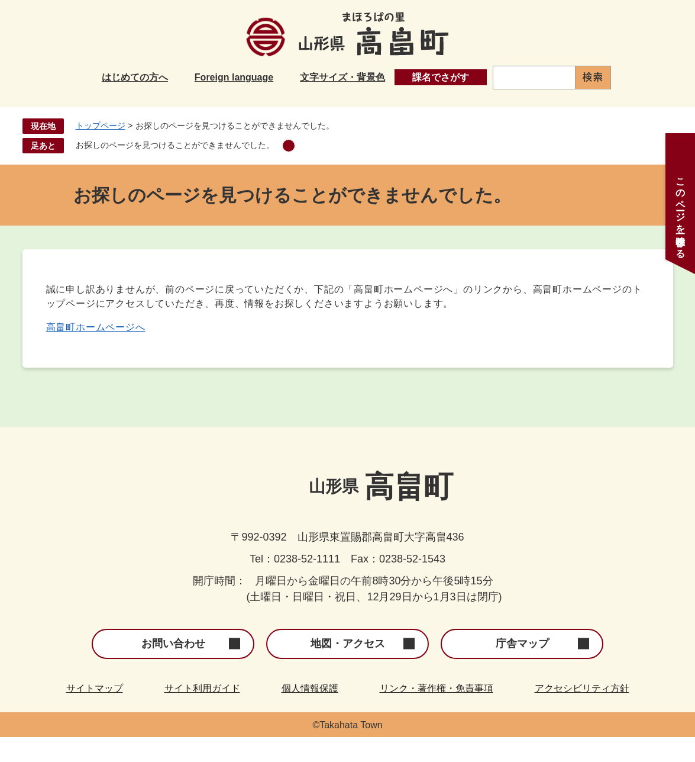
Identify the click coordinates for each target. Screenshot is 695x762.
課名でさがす (440, 77)
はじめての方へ (135, 77)
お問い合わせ (173, 668)
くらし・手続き (152, 107)
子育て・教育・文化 (276, 107)
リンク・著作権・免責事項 (436, 713)
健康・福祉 (391, 107)
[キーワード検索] (534, 77)
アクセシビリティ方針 (582, 713)
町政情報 (588, 107)
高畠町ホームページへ (96, 352)
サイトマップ (94, 713)
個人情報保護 (310, 713)
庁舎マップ (522, 668)
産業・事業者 (492, 107)
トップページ (100, 150)
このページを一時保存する (680, 212)
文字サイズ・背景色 (342, 77)
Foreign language (234, 77)
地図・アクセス (348, 668)
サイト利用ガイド (202, 713)
